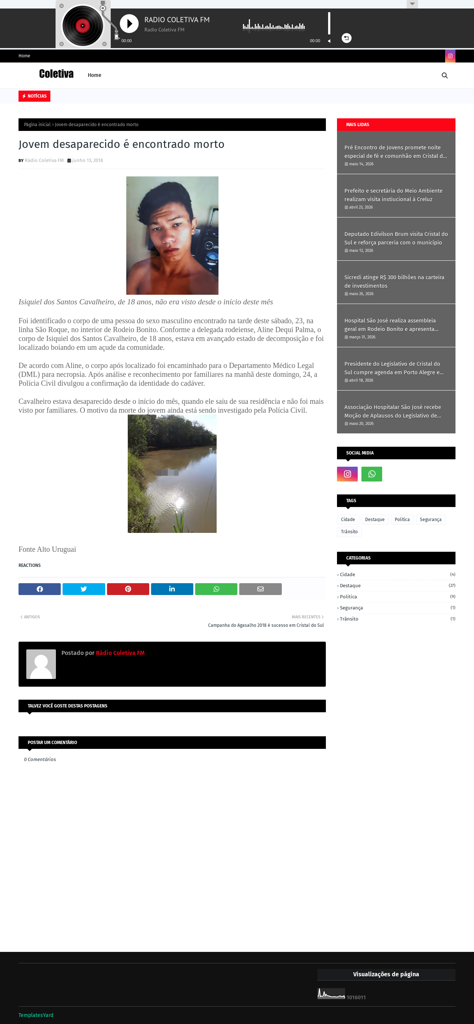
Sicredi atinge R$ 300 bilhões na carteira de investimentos (394, 281)
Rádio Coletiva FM (44, 160)
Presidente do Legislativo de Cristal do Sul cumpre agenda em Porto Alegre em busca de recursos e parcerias (394, 368)
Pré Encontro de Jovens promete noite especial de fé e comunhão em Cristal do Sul (395, 152)
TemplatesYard (36, 1015)
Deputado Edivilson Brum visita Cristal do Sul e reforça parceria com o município (396, 238)
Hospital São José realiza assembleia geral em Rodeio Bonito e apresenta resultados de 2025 (390, 325)
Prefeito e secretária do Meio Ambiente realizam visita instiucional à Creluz (393, 195)
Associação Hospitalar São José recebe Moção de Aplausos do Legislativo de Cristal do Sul (392, 412)
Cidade (348, 519)
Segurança (431, 519)
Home (24, 55)
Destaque (375, 519)
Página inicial (37, 124)
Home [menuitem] (94, 75)
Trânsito (349, 531)
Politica (402, 519)
